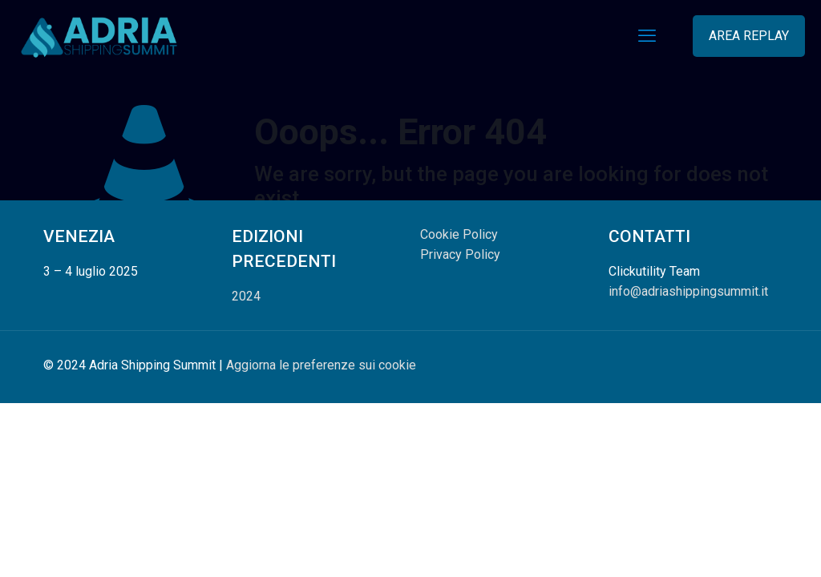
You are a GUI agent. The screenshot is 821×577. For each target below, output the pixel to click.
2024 (246, 296)
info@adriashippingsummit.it (688, 291)
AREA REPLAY (749, 35)
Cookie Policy (459, 234)
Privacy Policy (460, 254)
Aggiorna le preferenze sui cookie (321, 365)
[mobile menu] (647, 36)
